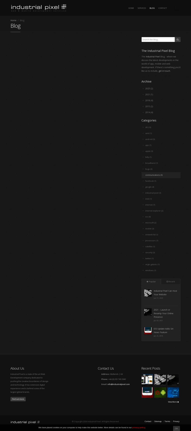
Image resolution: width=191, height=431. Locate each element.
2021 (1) (149, 94)
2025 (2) (149, 88)
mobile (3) (149, 228)
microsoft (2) (150, 222)
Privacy (176, 421)
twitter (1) (149, 258)
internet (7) (150, 205)
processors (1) (151, 240)
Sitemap (158, 421)
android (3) (150, 139)
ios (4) (148, 217)
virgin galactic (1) (152, 264)
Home (13, 20)
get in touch (164, 70)
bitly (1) (148, 157)
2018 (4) (149, 100)
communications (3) (153, 175)
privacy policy (138, 427)
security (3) (150, 252)
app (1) (148, 145)
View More (173, 402)
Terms (167, 421)
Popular (151, 281)
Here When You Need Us (166, 290)
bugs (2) (148, 169)
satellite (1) (150, 246)
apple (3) (149, 151)
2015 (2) (149, 106)
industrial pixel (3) (153, 193)
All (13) (148, 127)
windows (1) (150, 270)
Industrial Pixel (153, 56)
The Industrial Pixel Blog (176, 8)
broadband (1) (151, 163)
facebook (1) (150, 181)
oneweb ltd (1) (151, 234)
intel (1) (148, 199)
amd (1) (148, 133)
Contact (148, 421)
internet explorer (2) (154, 211)
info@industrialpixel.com (119, 384)
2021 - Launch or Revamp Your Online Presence (163, 332)
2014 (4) (149, 112)
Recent (171, 281)
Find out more (18, 399)
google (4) (149, 187)
